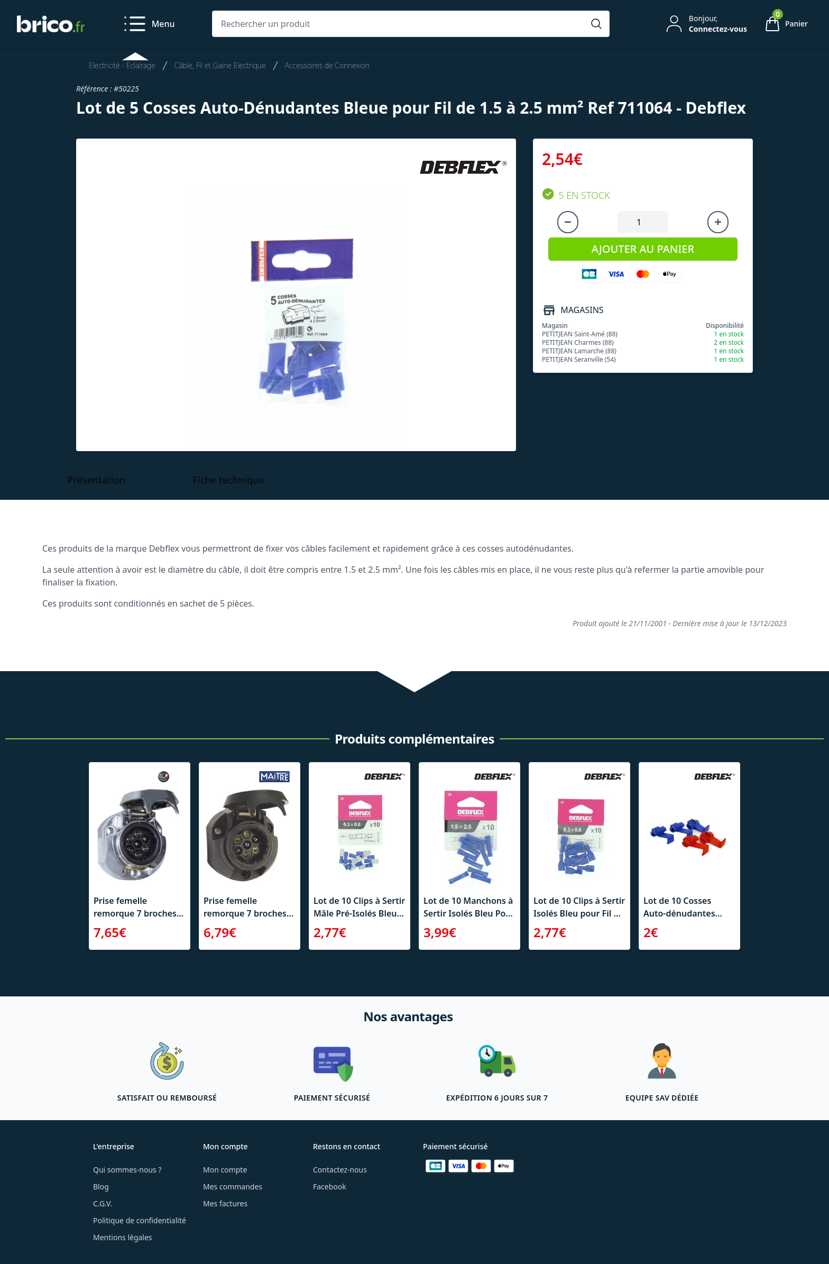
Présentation (96, 479)
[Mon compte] (705, 24)
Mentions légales (122, 1237)
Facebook (329, 1186)
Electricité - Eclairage (122, 65)
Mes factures (225, 1203)
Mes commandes (232, 1186)
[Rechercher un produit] (400, 23)
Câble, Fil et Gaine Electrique (220, 65)
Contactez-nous (340, 1170)
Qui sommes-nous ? (127, 1170)
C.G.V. (102, 1203)
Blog (101, 1186)
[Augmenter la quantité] (718, 222)
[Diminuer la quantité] (567, 222)
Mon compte (225, 1170)
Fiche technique (228, 479)
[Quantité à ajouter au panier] (643, 222)
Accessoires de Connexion (327, 65)
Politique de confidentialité (139, 1220)
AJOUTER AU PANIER (643, 249)
